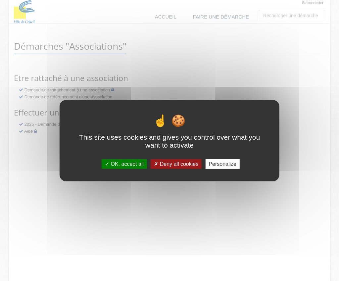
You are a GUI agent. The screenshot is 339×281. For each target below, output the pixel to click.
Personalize (222, 163)
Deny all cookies (176, 163)
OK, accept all (124, 163)
